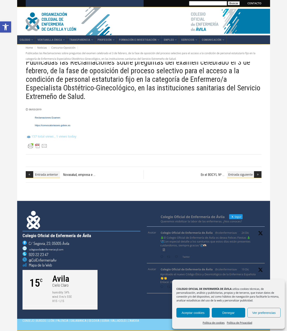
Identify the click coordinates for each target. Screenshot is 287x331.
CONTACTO (254, 3)
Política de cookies (214, 323)
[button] (5, 27)
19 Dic (245, 269)
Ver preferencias (264, 313)
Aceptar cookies (193, 313)
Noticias (42, 47)
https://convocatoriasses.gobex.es (53, 125)
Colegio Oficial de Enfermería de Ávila (187, 233)
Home (29, 47)
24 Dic (245, 233)
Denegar (228, 313)
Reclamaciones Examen (48, 117)
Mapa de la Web (39, 265)
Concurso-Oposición (63, 47)
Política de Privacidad (239, 323)
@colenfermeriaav (226, 233)
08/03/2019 (35, 109)
